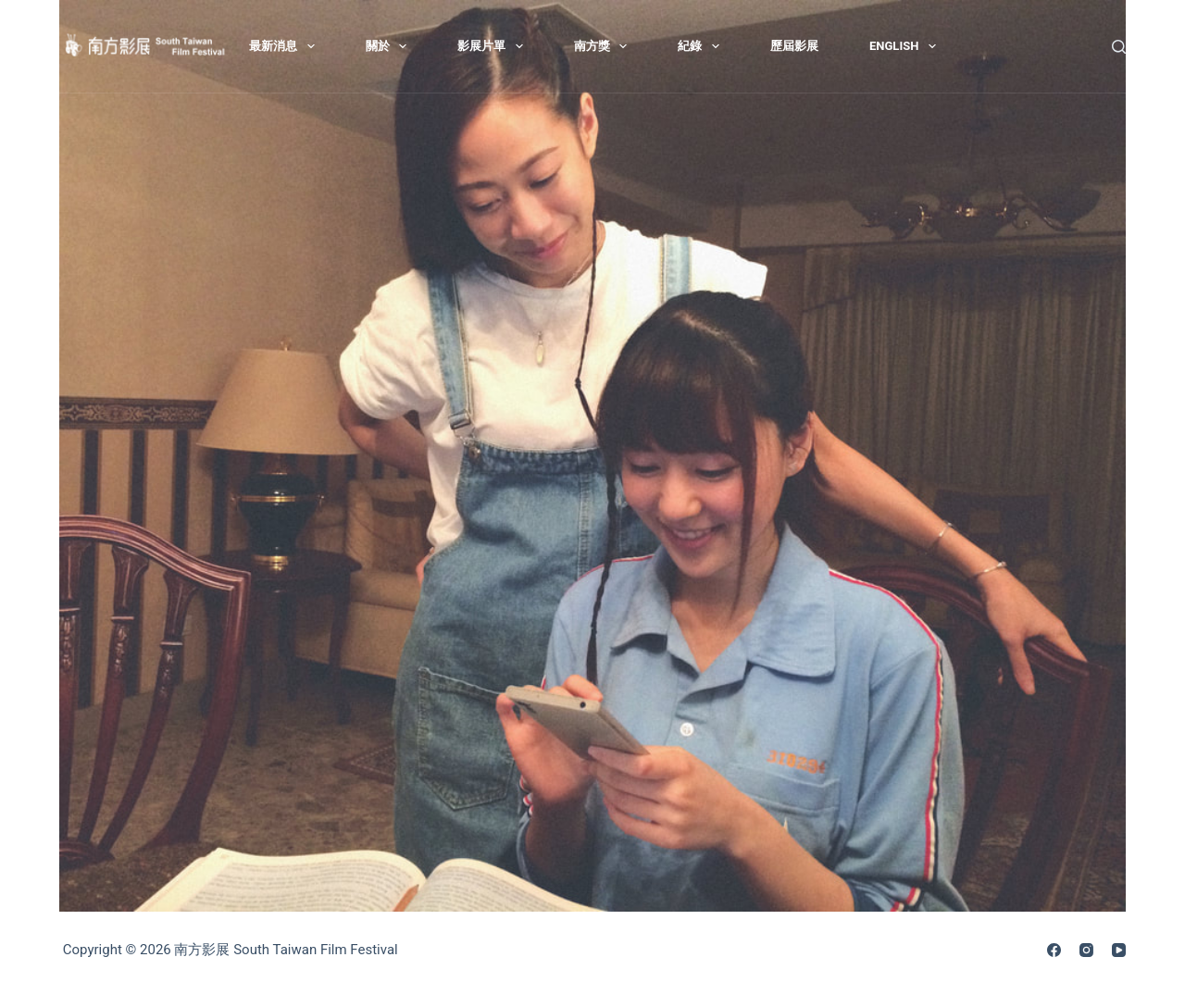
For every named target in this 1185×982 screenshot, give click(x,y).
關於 (390, 46)
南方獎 (604, 46)
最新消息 (285, 46)
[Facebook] (1054, 950)
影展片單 (493, 46)
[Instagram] (1086, 950)
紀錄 (702, 46)
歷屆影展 (794, 46)
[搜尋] (1119, 47)
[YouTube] (1119, 950)
